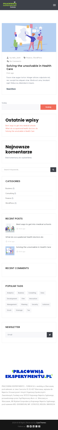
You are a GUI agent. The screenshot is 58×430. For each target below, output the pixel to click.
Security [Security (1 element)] (35, 304)
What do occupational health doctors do (21, 128)
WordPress (37, 57)
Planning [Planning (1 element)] (24, 304)
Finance (29, 57)
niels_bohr (16, 57)
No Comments (15, 61)
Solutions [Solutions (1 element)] (45, 304)
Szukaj (4, 103)
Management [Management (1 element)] (12, 304)
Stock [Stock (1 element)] (9, 310)
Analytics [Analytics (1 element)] (10, 293)
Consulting (9, 193)
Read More (11, 88)
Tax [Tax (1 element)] (28, 310)
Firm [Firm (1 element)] (23, 298)
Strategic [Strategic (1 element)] (19, 310)
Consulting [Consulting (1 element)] (32, 293)
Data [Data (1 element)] (42, 293)
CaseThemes (41, 422)
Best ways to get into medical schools (20, 125)
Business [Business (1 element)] (21, 293)
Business (8, 188)
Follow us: (22, 426)
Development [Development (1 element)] (12, 298)
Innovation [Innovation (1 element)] (33, 298)
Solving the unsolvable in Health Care (29, 67)
